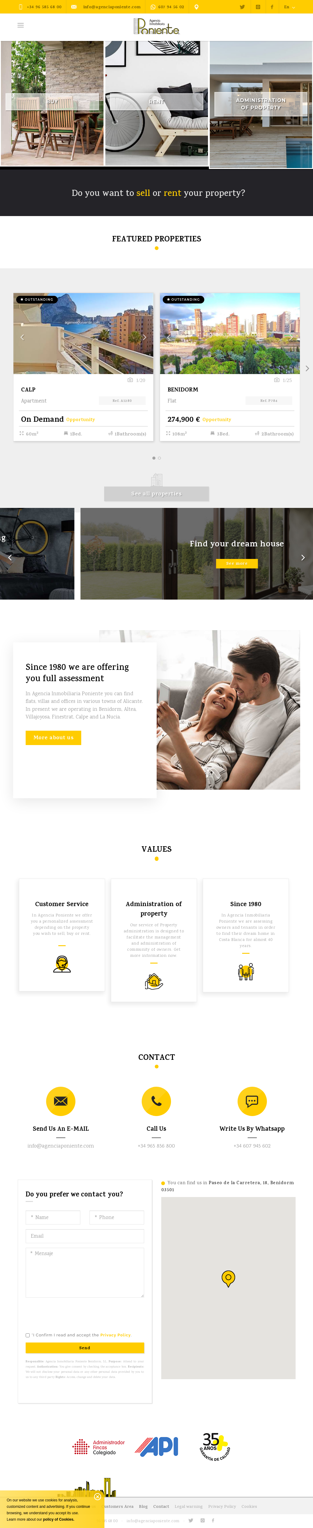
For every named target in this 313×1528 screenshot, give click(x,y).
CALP (28, 390)
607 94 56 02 (167, 7)
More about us (53, 738)
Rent (156, 102)
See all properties (156, 494)
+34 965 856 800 (156, 1146)
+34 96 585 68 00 (40, 6)
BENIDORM (183, 390)
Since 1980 (245, 905)
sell (143, 194)
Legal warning (189, 1507)
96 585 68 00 (107, 1521)
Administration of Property (261, 104)
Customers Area (117, 1507)
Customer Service (62, 905)
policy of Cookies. (59, 1519)
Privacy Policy (222, 1507)
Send (84, 1348)
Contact (161, 1507)
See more (156, 570)
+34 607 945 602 (252, 1146)
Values (157, 850)
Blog (143, 1507)
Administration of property (154, 910)
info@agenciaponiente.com (105, 6)
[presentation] (72, 1314)
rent (172, 194)
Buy (52, 102)
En (289, 7)
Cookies (249, 1507)
